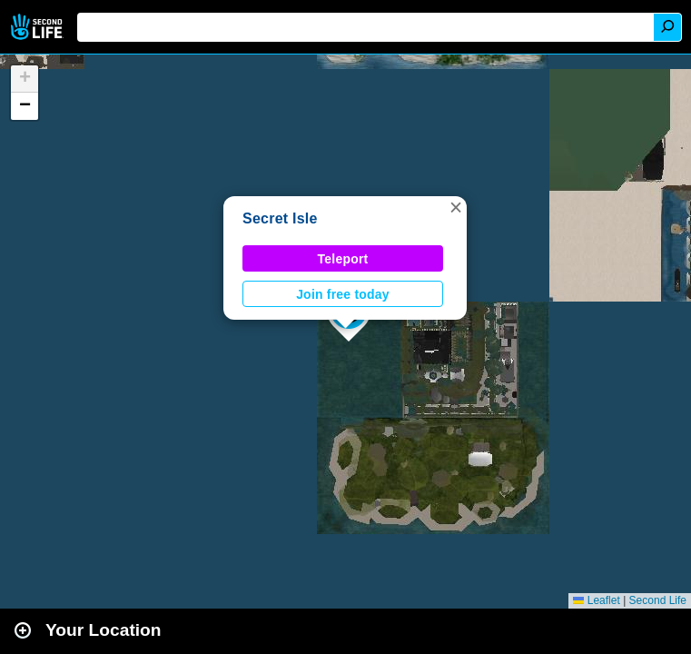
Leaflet (596, 600)
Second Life (38, 27)
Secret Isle (280, 218)
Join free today (343, 294)
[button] (456, 207)
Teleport (343, 259)
